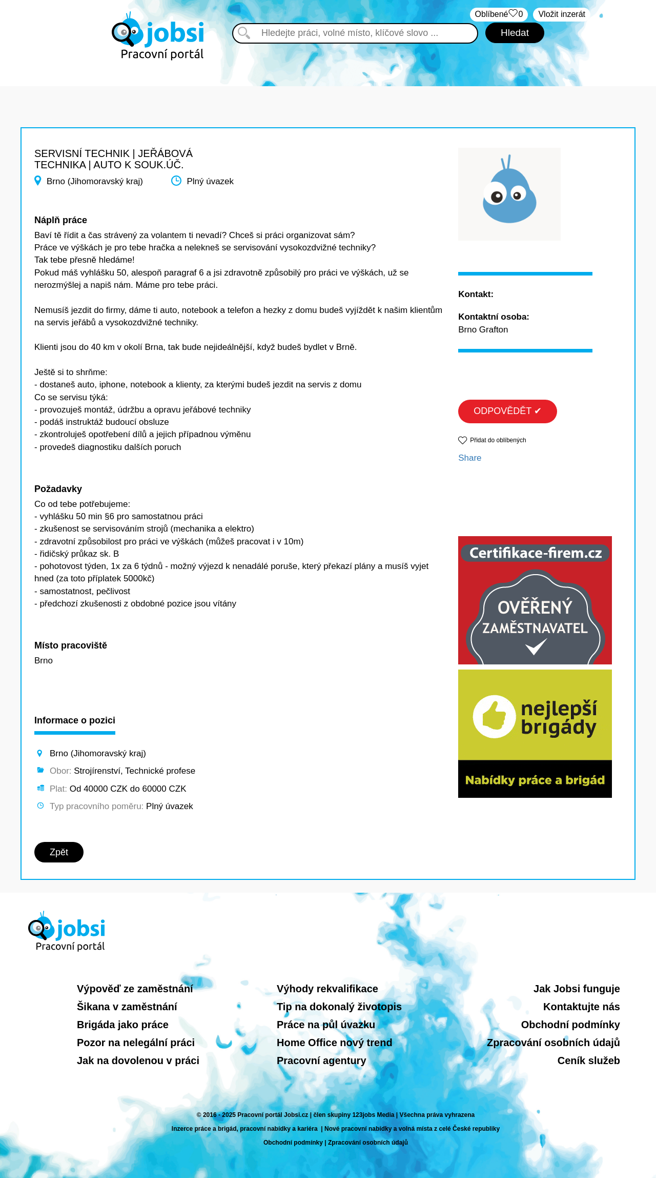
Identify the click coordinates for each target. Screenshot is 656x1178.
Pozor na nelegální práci (136, 1042)
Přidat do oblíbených (498, 440)
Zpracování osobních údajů (553, 1042)
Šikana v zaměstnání (127, 1006)
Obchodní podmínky (570, 1024)
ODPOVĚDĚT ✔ (508, 411)
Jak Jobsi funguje (577, 988)
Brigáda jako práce (123, 1024)
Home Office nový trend (335, 1042)
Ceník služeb (589, 1060)
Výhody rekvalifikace (327, 988)
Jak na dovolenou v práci (138, 1060)
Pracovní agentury (321, 1060)
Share (469, 458)
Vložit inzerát (561, 14)
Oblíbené (499, 15)
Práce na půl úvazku (326, 1024)
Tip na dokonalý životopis (339, 1006)
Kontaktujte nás (581, 1006)
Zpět (59, 852)
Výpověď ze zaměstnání (135, 988)
